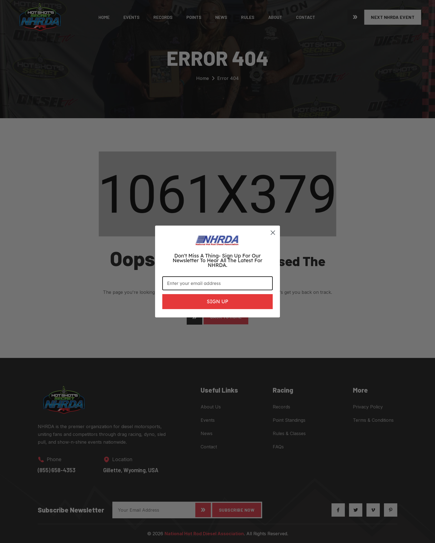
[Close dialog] (273, 233)
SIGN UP (217, 301)
